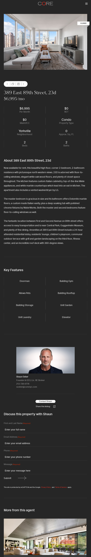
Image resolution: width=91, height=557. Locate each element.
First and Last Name (17, 423)
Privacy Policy (46, 487)
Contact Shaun (45, 401)
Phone (11, 451)
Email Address (14, 437)
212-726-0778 (22, 384)
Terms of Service (61, 487)
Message (12, 465)
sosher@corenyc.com (26, 387)
